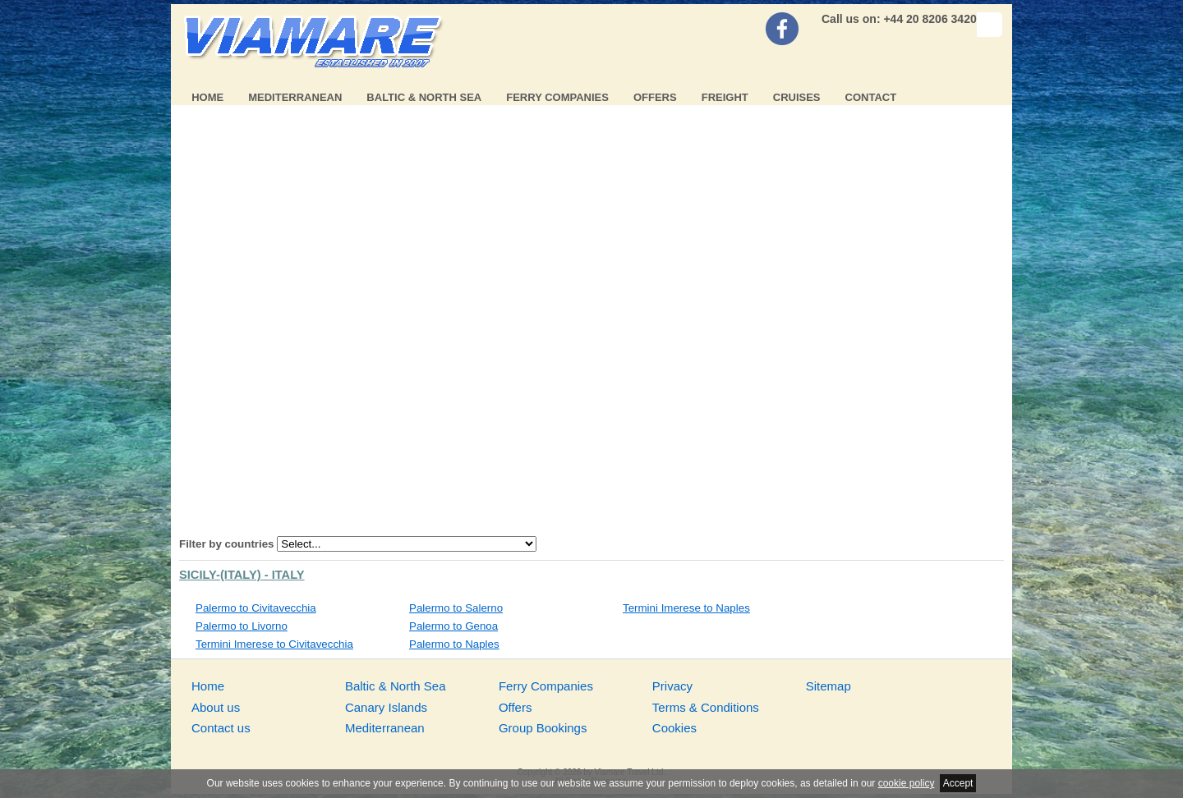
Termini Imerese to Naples (686, 608)
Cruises (797, 97)
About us (215, 707)
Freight (725, 97)
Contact (871, 97)
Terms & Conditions (705, 707)
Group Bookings (543, 728)
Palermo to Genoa (453, 626)
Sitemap (828, 686)
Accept (958, 783)
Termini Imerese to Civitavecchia (274, 644)
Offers (655, 97)
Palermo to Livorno (242, 626)
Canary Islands (386, 707)
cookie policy (906, 783)
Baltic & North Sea (423, 97)
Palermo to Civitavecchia (256, 608)
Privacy (672, 686)
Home (207, 97)
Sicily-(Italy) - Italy (242, 574)
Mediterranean (295, 97)
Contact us (221, 728)
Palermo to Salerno (456, 608)
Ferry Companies (557, 97)
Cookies (674, 728)
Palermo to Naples (454, 644)
